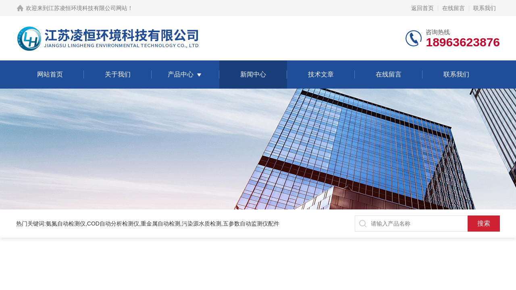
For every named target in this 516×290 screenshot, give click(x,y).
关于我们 (118, 74)
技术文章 (321, 74)
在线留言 (453, 8)
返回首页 (422, 8)
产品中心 (181, 74)
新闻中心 (253, 74)
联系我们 (484, 8)
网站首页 (50, 74)
